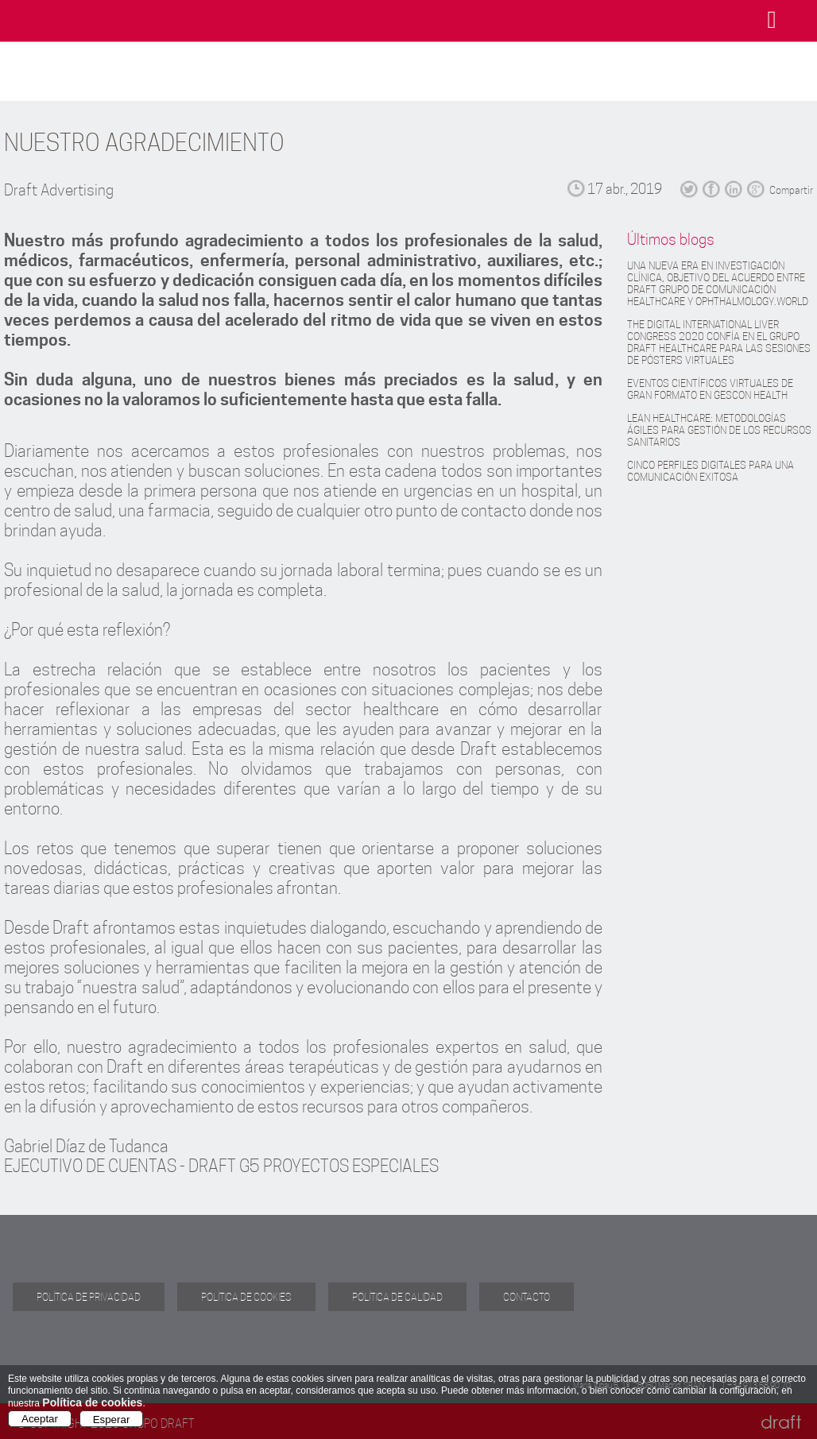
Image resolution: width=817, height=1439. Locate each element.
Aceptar (39, 1419)
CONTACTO (526, 1296)
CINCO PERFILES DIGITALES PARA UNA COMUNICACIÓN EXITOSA (710, 471)
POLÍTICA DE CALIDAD (397, 1296)
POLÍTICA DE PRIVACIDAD (89, 1296)
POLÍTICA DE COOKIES (246, 1296)
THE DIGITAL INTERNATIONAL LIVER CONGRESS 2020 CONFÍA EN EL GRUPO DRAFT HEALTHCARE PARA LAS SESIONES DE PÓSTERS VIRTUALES (719, 342)
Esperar (111, 1419)
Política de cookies (92, 1402)
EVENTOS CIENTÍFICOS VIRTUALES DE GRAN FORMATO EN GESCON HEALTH (710, 389)
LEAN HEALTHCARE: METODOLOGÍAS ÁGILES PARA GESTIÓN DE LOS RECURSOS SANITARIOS (719, 430)
